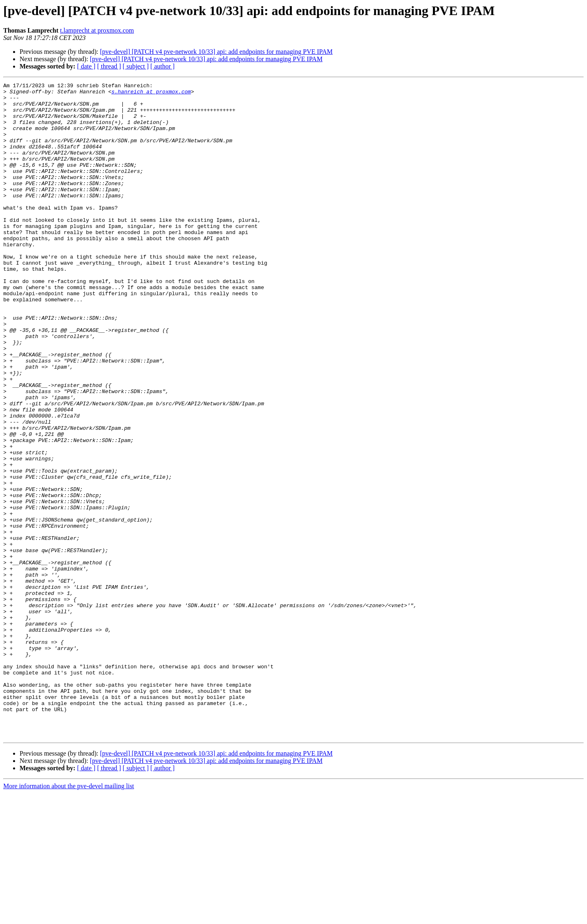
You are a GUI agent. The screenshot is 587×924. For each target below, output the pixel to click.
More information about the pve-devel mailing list (68, 916)
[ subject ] (136, 66)
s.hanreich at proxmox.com (151, 93)
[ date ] (86, 66)
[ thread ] (109, 66)
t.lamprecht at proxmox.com (97, 30)
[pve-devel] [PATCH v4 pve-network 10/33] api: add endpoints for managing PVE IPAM (216, 51)
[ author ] (162, 66)
